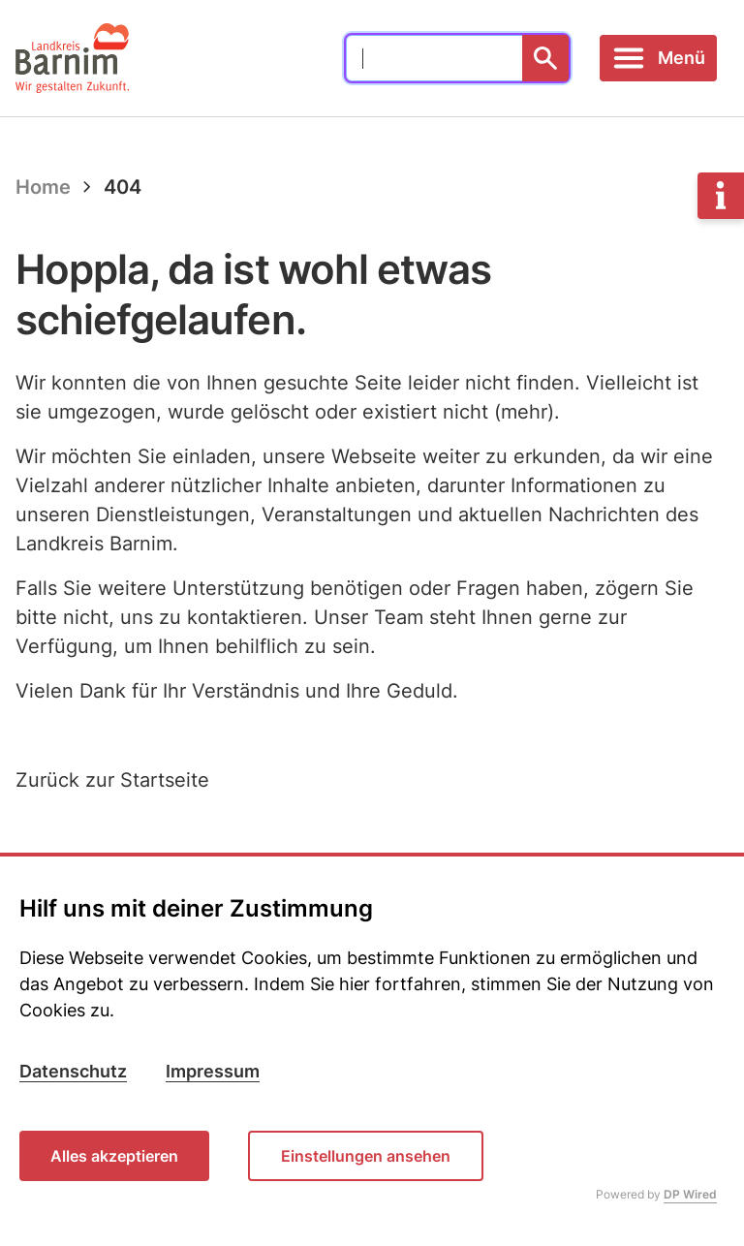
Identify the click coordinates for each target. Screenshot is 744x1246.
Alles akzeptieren (114, 1156)
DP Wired (690, 1194)
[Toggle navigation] (658, 58)
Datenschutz (73, 1071)
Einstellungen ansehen (365, 1156)
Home (43, 187)
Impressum (213, 1071)
